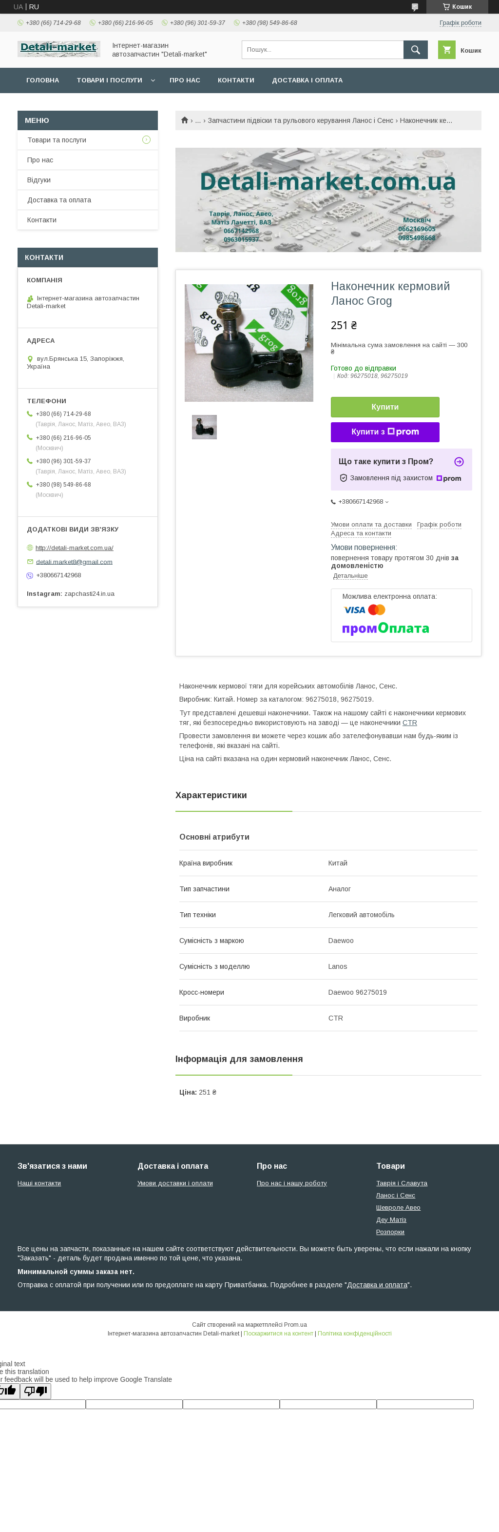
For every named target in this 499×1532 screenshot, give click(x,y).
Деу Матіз (391, 1219)
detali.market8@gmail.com (74, 561)
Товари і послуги (109, 80)
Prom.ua (295, 1324)
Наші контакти (39, 1183)
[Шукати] (415, 49)
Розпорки (390, 1232)
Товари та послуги (56, 140)
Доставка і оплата (307, 80)
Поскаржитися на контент (278, 1333)
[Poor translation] (35, 1391)
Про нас (185, 80)
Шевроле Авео (398, 1207)
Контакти (236, 80)
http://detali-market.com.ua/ (75, 547)
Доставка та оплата (59, 200)
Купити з (385, 432)
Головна (42, 80)
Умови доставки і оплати (175, 1183)
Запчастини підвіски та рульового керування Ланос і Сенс (300, 120)
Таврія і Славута (401, 1183)
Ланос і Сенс (395, 1195)
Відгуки (39, 180)
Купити (385, 407)
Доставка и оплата (377, 1285)
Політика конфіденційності (355, 1333)
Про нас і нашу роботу (292, 1183)
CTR (410, 723)
